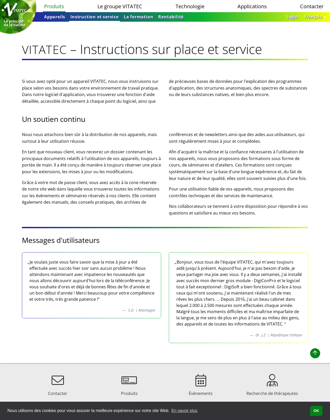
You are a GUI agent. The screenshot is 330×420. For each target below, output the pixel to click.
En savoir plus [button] (184, 410)
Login (292, 17)
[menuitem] (55, 17)
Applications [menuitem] (252, 6)
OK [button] (316, 411)
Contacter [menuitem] (312, 6)
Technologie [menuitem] (190, 6)
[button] (315, 17)
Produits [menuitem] (54, 6)
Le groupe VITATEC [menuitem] (119, 6)
